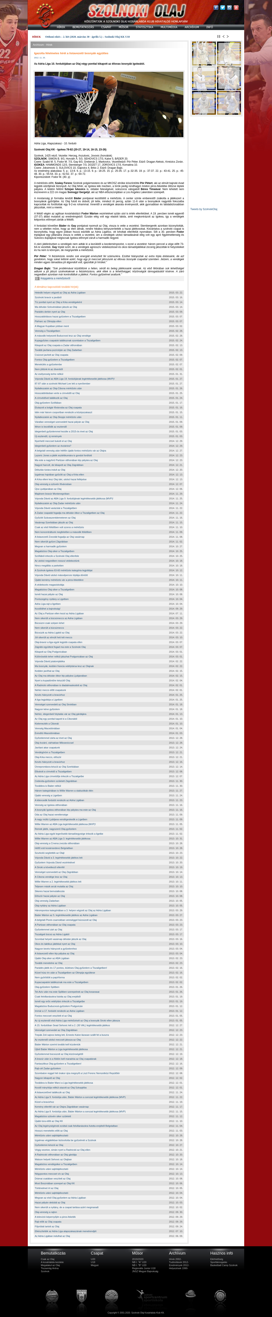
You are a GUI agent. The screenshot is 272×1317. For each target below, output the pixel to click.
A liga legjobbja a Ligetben (49, 699)
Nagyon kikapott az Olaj (47, 1078)
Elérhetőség (216, 1259)
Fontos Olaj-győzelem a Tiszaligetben (55, 359)
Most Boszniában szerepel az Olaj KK (55, 1183)
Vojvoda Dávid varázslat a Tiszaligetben (56, 508)
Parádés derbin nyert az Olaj (50, 311)
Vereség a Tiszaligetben (47, 331)
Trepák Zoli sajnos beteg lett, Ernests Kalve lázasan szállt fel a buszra (72, 1035)
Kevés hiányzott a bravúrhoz (50, 695)
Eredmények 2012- (179, 1265)
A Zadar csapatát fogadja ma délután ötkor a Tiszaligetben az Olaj (69, 513)
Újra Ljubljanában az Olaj (48, 489)
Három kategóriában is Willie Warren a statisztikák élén (64, 790)
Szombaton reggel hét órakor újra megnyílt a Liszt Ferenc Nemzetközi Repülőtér (77, 1073)
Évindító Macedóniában (47, 733)
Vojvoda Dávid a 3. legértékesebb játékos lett (59, 857)
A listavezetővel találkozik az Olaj (52, 1092)
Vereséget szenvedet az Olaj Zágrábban (56, 1030)
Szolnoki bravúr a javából (48, 297)
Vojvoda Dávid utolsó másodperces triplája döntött (61, 575)
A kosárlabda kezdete (52, 1262)
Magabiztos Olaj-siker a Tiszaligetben (54, 551)
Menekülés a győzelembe (48, 364)
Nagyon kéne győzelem (47, 709)
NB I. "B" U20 (139, 1265)
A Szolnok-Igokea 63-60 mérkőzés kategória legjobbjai (63, 570)
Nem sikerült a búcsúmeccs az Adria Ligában (59, 618)
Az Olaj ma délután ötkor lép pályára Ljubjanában (61, 675)
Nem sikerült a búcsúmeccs (49, 628)
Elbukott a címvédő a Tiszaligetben (53, 771)
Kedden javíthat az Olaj (47, 671)
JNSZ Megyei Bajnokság (145, 1271)
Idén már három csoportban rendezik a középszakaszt (63, 412)
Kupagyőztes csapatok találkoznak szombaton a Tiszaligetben (67, 340)
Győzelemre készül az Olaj (49, 1145)
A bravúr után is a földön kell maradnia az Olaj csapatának (65, 1059)
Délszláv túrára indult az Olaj (50, 469)
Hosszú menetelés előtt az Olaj (51, 1130)
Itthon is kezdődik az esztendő (51, 426)
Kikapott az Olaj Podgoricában (51, 651)
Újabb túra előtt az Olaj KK (49, 1121)
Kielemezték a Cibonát (47, 723)
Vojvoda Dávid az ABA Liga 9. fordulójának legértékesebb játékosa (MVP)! (74, 498)
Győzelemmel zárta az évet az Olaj (53, 738)
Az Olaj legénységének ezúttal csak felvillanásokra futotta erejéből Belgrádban (76, 1126)
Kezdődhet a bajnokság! (47, 608)
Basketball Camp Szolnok (223, 1265)
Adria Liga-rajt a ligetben (48, 604)
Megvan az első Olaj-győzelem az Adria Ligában (60, 1197)
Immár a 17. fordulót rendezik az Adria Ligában (59, 1011)
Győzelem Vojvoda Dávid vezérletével (55, 862)
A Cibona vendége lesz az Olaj (51, 877)
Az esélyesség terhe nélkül (49, 374)
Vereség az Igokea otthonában (51, 805)
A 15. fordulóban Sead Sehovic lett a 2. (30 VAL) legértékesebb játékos (72, 1025)
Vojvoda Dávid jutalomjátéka (50, 661)
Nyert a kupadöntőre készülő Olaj (52, 680)
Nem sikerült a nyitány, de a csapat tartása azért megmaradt (66, 1207)
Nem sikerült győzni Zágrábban (51, 541)
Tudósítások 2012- (179, 1262)
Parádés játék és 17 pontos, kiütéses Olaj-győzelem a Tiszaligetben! (71, 968)
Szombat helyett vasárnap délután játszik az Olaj (60, 939)
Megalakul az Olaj (50, 1265)
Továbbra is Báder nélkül (48, 786)
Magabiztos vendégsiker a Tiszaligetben (56, 1164)
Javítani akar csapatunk (47, 747)
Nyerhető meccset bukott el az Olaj (53, 441)
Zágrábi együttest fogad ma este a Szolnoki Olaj (60, 647)
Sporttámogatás (218, 1262)
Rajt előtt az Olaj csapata (48, 1221)
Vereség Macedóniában (47, 728)
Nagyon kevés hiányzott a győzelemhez (56, 948)
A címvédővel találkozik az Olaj (51, 398)
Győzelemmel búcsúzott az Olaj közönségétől (59, 1054)
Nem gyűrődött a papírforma (50, 977)
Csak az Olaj (47, 1259)
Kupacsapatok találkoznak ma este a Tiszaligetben (61, 982)
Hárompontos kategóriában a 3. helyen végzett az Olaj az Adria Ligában (73, 910)
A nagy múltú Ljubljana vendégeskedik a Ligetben (61, 819)
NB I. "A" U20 (139, 1262)
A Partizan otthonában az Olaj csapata (55, 924)
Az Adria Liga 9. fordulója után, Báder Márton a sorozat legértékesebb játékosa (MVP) (80, 1097)
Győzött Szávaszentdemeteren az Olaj (55, 517)
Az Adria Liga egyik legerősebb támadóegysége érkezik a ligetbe (69, 833)
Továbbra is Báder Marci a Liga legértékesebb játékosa (64, 1082)
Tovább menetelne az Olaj (48, 963)
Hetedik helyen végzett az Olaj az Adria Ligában (60, 292)
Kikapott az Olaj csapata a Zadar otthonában (58, 345)
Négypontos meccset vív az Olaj (52, 1173)
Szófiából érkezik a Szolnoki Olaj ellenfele (57, 556)
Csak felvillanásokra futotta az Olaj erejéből (58, 996)
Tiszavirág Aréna (50, 1268)
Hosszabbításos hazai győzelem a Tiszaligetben (60, 316)
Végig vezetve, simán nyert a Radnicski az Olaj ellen (62, 1150)
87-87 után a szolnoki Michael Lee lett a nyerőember (62, 383)
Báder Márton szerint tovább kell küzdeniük (57, 1044)
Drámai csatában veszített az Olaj (52, 1178)
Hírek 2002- (175, 1259)
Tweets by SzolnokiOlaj (203, 209)
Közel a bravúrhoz (44, 1102)
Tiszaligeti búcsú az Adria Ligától (52, 934)
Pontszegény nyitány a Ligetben (52, 599)
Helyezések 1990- (178, 1268)
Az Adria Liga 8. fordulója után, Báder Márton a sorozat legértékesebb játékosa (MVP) (80, 1111)
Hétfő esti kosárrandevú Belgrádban (54, 848)
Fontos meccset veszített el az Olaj (53, 1015)
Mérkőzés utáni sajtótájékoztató (51, 1135)
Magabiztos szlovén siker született (53, 1116)
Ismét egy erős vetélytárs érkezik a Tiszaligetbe (60, 1001)
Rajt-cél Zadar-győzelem (48, 1068)
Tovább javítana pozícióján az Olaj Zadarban (58, 350)
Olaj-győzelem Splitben (47, 987)
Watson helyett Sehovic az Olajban (53, 1159)
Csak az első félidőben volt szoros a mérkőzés (59, 527)
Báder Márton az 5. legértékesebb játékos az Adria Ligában (66, 915)
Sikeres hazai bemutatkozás (50, 891)
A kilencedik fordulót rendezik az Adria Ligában (59, 800)
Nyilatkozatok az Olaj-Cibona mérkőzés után (58, 388)
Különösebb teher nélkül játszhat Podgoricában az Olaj (64, 656)
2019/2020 (137, 1259)
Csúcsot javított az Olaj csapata (51, 355)
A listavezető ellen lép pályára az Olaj (54, 953)
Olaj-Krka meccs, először (48, 757)
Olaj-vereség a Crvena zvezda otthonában (57, 843)
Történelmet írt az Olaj (46, 1188)
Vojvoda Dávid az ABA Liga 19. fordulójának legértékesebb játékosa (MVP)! (75, 378)
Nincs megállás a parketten (49, 565)
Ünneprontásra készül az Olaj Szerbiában (57, 766)
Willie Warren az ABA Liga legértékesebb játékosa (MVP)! (65, 824)
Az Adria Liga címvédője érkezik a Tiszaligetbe (59, 776)
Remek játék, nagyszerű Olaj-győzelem (55, 829)
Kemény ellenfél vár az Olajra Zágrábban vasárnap (62, 1106)
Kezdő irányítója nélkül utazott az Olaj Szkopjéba (60, 1087)
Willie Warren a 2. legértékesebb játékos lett (58, 881)
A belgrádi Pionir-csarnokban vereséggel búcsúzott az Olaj (66, 920)
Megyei (94, 1265)
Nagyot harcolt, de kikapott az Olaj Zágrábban (59, 465)
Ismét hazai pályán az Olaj (49, 594)
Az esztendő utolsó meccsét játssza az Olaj (58, 1039)
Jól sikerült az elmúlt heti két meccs (53, 637)
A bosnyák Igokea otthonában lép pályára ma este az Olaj (65, 809)
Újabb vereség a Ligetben (48, 795)
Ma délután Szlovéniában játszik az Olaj (56, 307)
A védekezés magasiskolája (49, 584)
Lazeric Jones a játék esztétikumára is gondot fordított (63, 455)
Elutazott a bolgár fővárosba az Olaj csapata (58, 407)
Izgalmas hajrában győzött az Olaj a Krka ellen (59, 474)
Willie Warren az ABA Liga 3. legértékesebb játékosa (62, 838)
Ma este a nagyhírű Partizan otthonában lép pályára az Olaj (66, 460)
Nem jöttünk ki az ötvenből (49, 369)
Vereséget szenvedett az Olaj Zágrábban (56, 872)
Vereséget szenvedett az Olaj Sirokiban (55, 704)
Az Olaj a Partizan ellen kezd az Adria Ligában (59, 613)
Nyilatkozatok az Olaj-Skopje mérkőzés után (58, 417)
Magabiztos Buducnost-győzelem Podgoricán (59, 1006)
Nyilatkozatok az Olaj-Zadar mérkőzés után (57, 503)
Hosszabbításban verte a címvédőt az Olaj (57, 393)
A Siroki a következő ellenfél (50, 867)
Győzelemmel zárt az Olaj (48, 929)
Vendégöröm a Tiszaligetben (50, 752)
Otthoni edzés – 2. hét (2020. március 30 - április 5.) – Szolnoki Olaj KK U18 (87, 36)
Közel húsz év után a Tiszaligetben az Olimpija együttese (65, 972)
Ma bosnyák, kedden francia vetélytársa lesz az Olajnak (64, 666)
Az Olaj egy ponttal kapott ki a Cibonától (56, 718)
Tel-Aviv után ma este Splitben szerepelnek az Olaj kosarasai (67, 991)
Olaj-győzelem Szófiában (48, 402)
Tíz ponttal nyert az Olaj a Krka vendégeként (58, 302)
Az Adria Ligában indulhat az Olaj (52, 1236)
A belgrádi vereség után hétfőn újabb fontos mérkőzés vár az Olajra (70, 450)
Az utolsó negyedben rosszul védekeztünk (57, 560)
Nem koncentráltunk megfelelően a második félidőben (63, 532)
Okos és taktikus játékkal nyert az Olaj (55, 944)
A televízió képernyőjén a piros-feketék (55, 1217)
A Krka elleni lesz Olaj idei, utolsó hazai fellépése (60, 479)
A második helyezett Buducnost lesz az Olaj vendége (63, 335)
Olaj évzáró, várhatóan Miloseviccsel (54, 742)
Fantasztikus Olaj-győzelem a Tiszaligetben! (58, 1063)
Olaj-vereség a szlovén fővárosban (53, 484)
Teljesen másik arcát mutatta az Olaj (54, 886)
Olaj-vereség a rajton (46, 1212)
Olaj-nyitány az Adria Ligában (50, 905)
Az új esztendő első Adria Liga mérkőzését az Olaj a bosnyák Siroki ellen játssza (77, 1020)
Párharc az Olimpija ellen (48, 321)
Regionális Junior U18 (144, 1268)
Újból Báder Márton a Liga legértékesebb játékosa (61, 1049)
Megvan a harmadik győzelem (51, 546)
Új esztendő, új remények (48, 436)
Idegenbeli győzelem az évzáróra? (53, 446)
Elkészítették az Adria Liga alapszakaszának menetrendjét (65, 1231)
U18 (93, 1262)
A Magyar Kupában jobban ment (52, 326)
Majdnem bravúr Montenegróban (52, 493)
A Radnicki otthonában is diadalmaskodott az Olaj (61, 685)
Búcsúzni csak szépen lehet (49, 623)
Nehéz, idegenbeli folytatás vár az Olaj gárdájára (60, 714)
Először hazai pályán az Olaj (50, 896)
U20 (93, 1259)
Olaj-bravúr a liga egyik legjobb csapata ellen (58, 642)
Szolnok (45, 1271)
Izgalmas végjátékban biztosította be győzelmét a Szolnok (65, 1140)
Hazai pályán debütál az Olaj (50, 1202)
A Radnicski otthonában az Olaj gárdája (56, 1154)
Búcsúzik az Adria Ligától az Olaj (52, 632)
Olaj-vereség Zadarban (47, 900)
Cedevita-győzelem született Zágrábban (56, 781)
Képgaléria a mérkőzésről (52, 278)
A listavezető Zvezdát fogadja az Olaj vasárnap (60, 537)
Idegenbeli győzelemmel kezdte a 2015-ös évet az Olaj (64, 431)
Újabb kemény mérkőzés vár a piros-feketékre (59, 580)
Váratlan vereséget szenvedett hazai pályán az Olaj (62, 422)
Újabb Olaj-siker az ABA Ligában (52, 958)
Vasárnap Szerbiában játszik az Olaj (54, 522)
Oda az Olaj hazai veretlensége (51, 814)
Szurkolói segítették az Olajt (49, 853)
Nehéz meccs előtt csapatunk (50, 690)
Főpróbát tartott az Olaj (47, 1226)
